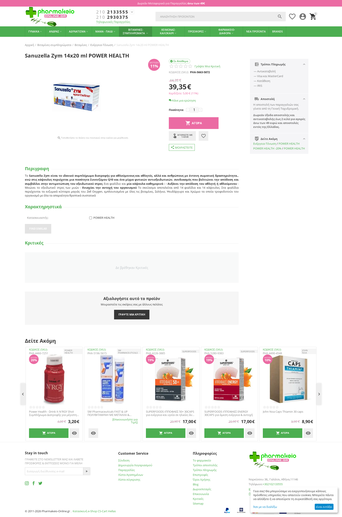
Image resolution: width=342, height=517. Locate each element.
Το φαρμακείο (202, 460)
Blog (195, 484)
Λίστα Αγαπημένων (130, 475)
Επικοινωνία (201, 494)
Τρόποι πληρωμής (205, 470)
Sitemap (198, 503)
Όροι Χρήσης (201, 479)
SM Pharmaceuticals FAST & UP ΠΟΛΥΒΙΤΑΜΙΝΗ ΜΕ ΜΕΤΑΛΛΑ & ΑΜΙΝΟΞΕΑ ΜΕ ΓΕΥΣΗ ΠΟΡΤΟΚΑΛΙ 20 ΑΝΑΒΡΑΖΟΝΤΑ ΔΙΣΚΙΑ (111, 413)
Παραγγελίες (126, 470)
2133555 (112, 12)
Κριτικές (198, 499)
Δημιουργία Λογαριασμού (135, 465)
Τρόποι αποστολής (205, 465)
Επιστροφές (200, 475)
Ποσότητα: (176, 110)
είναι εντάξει (324, 507)
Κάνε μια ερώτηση (182, 100)
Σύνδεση (124, 460)
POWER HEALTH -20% (267, 148)
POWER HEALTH (289, 144)
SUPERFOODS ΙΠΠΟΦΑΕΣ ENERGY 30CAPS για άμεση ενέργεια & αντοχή (228, 413)
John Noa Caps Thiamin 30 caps (283, 412)
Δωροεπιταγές (202, 489)
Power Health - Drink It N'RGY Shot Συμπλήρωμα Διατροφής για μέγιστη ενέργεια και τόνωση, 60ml (53, 413)
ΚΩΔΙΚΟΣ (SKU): (179, 72)
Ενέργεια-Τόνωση (264, 144)
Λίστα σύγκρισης (129, 479)
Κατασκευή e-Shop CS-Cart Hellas (94, 511)
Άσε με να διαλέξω (265, 507)
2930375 (112, 17)
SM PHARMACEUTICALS (128, 351)
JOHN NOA (305, 351)
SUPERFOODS (189, 351)
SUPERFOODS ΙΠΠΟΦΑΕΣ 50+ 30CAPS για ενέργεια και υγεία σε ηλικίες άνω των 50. (170, 413)
